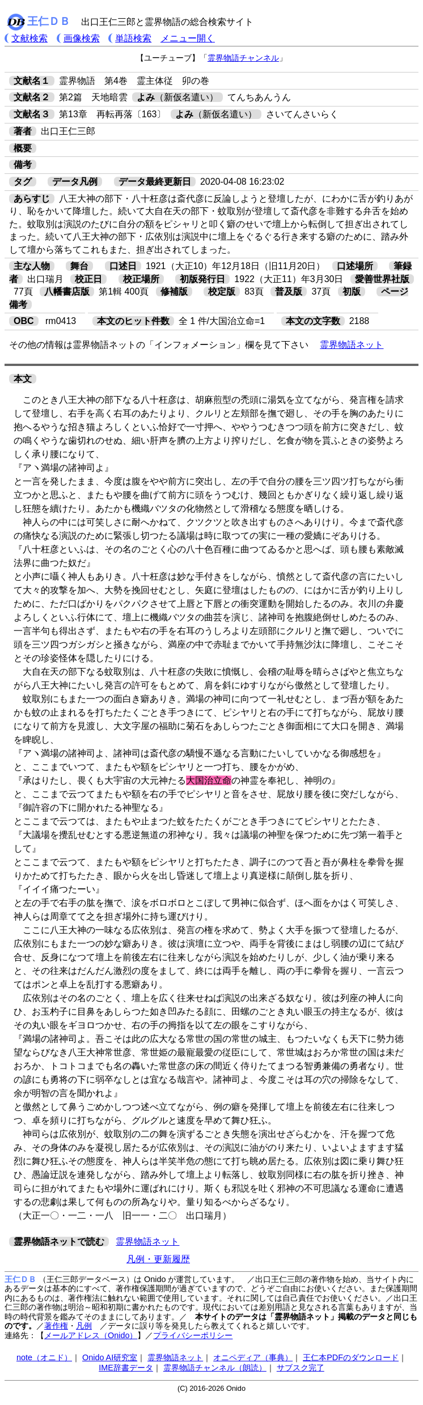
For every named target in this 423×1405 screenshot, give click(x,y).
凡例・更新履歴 (158, 1259)
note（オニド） (44, 1357)
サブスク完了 (300, 1367)
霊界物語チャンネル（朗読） (215, 1367)
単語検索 (133, 38)
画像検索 (82, 38)
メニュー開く (187, 38)
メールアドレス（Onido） (90, 1335)
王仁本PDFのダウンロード (351, 1357)
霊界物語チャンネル (243, 57)
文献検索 (29, 38)
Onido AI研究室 (109, 1357)
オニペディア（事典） (253, 1357)
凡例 (84, 1325)
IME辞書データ (126, 1367)
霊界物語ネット (351, 345)
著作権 (56, 1325)
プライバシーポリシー (192, 1335)
